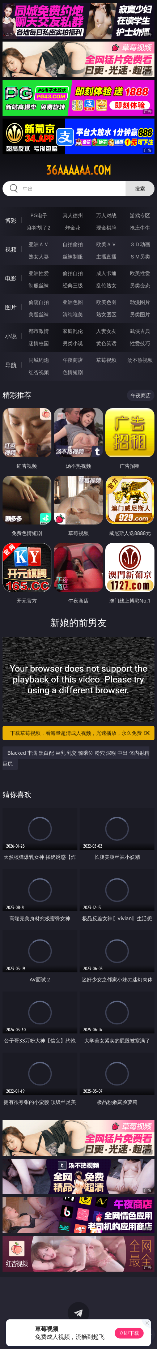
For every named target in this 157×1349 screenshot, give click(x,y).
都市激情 (39, 330)
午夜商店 (73, 359)
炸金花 (72, 227)
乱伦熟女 (106, 285)
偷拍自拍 (73, 273)
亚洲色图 (73, 302)
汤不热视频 (140, 359)
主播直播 (106, 256)
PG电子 (38, 215)
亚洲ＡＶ (39, 244)
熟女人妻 (39, 256)
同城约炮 (39, 359)
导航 (11, 365)
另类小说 (73, 343)
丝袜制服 (73, 256)
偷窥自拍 (39, 302)
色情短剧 (73, 372)
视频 (11, 249)
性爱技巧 (140, 343)
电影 (11, 278)
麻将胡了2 (38, 227)
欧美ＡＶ (106, 244)
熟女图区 (106, 314)
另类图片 (140, 314)
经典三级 (73, 285)
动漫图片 (140, 302)
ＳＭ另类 (140, 256)
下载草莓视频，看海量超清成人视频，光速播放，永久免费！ (80, 733)
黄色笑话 (106, 343)
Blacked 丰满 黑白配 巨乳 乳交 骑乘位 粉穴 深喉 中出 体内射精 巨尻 (76, 758)
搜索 (140, 188)
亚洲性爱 (39, 273)
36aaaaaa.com (78, 170)
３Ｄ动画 (140, 244)
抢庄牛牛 (140, 227)
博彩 (11, 220)
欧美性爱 (140, 273)
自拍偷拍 (73, 244)
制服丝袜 (39, 285)
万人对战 (106, 215)
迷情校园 (39, 343)
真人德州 (73, 215)
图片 (11, 307)
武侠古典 (140, 330)
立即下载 (129, 1332)
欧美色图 (106, 302)
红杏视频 (39, 372)
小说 (11, 336)
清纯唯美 (73, 314)
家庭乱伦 (73, 330)
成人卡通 (106, 273)
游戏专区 (140, 215)
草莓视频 (106, 359)
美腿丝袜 (39, 314)
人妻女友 (106, 330)
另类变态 (140, 285)
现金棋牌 (106, 227)
